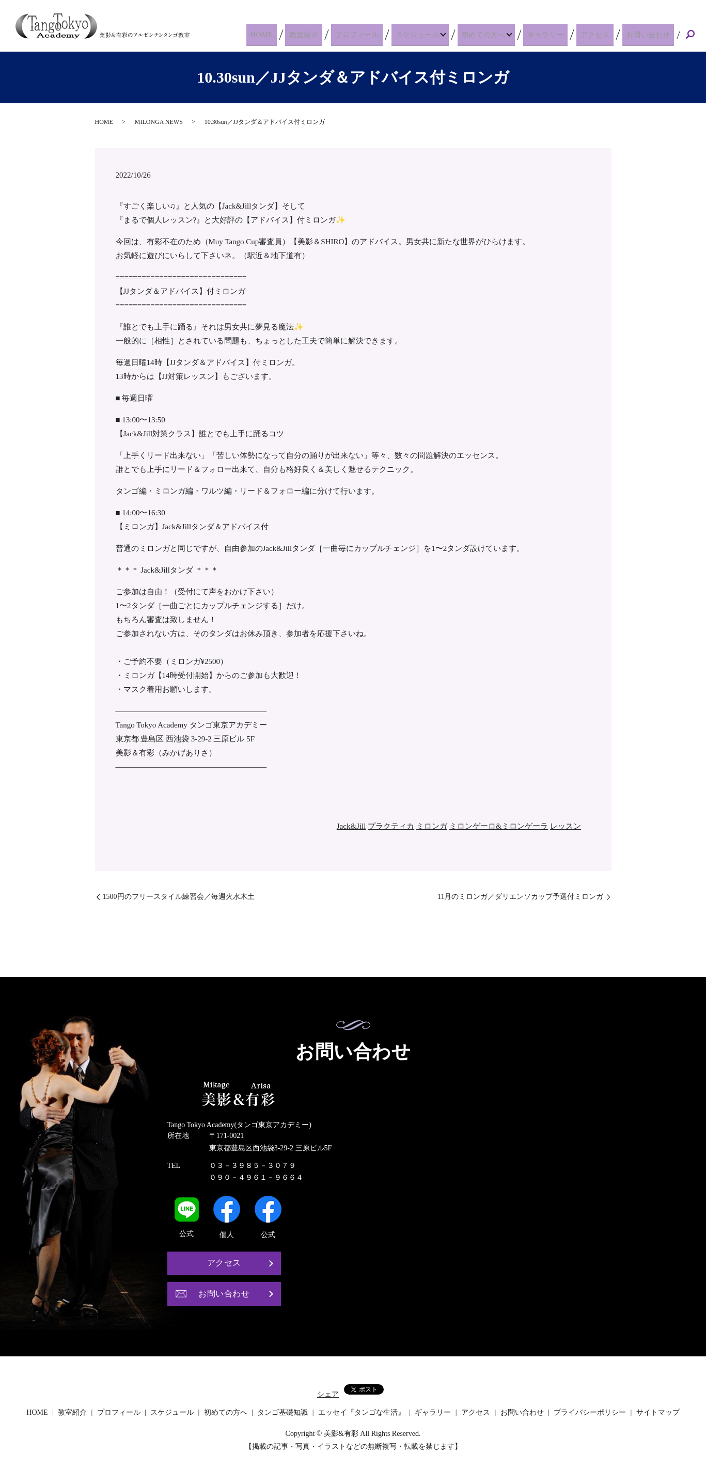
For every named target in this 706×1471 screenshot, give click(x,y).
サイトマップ (658, 1412)
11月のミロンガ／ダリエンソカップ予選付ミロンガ (520, 896)
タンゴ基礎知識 (282, 1412)
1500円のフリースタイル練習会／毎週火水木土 (179, 896)
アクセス (601, 34)
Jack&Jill (351, 826)
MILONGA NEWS (159, 121)
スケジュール (424, 34)
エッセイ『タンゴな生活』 (361, 1412)
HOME (282, 34)
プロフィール (367, 34)
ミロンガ (431, 826)
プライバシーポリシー (590, 1412)
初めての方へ (492, 34)
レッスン (565, 826)
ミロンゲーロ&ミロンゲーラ (498, 826)
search (690, 35)
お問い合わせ (650, 34)
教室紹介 (319, 34)
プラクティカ (391, 826)
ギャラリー (557, 34)
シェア (328, 1394)
